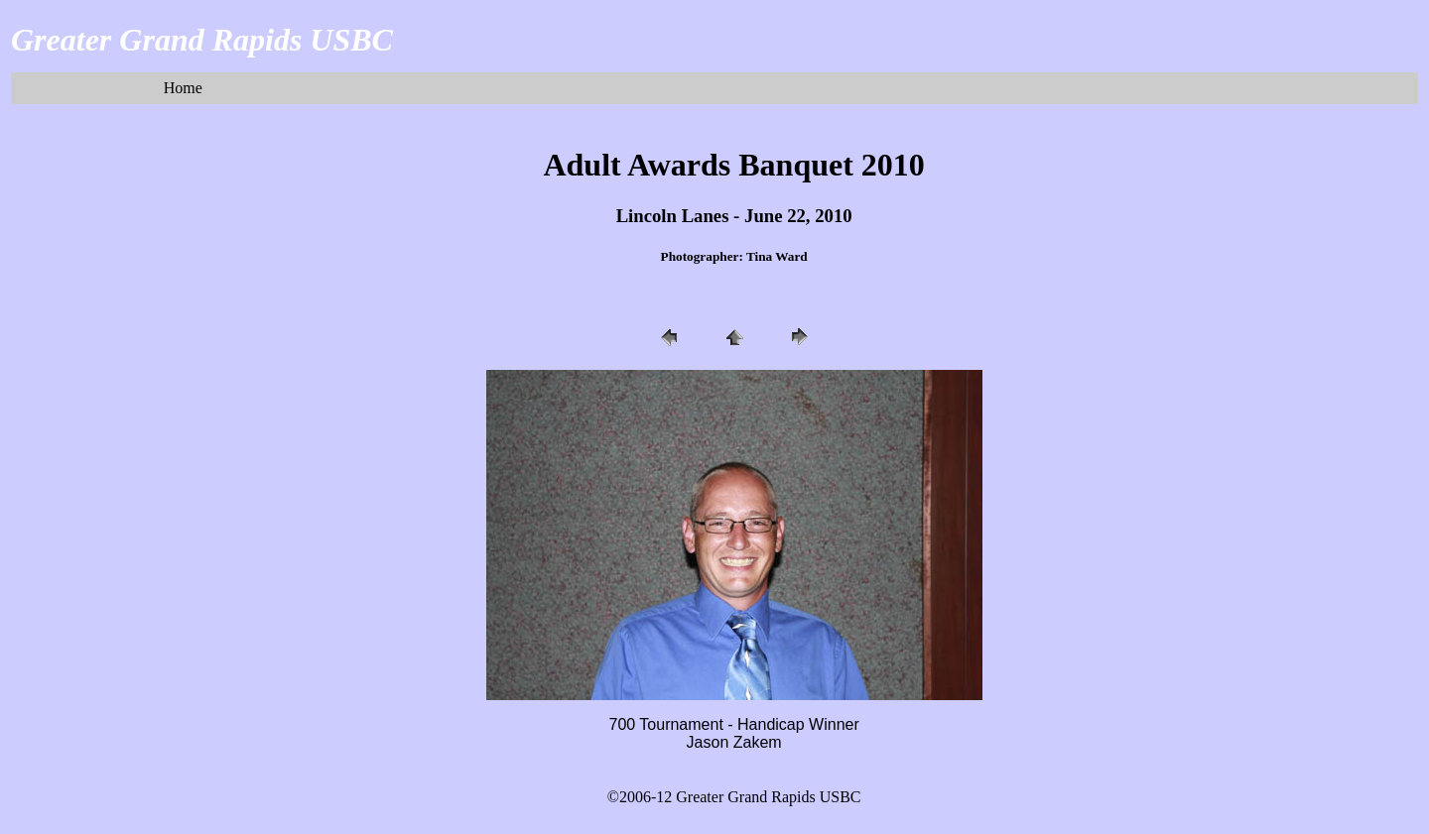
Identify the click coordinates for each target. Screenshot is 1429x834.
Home (183, 87)
